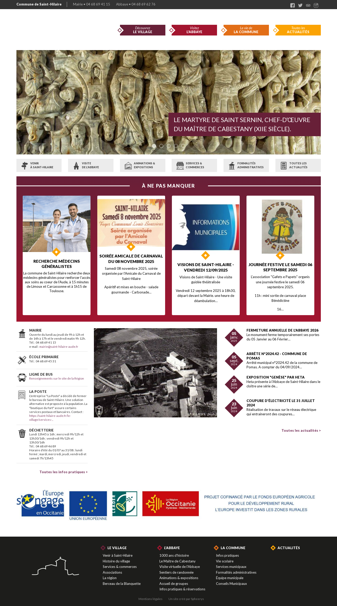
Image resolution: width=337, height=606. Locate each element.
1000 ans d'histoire (174, 552)
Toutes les (298, 30)
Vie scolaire (224, 558)
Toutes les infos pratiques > (63, 468)
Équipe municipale (229, 574)
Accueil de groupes (173, 580)
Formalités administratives (236, 569)
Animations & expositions (178, 574)
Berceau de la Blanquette (122, 580)
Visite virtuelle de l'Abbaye (179, 563)
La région (110, 574)
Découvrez (142, 30)
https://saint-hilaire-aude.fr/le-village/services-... (50, 414)
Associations (112, 569)
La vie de (246, 30)
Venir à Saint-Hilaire (118, 552)
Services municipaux (231, 563)
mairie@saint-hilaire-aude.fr (58, 343)
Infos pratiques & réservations (182, 586)
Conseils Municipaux (231, 580)
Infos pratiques (227, 552)
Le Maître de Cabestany (177, 558)
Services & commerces (120, 563)
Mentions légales (151, 595)
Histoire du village (116, 558)
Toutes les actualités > (301, 427)
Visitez (194, 30)
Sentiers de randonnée (176, 569)
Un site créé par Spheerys (186, 595)
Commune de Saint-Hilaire (39, 4)
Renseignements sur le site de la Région (56, 375)
